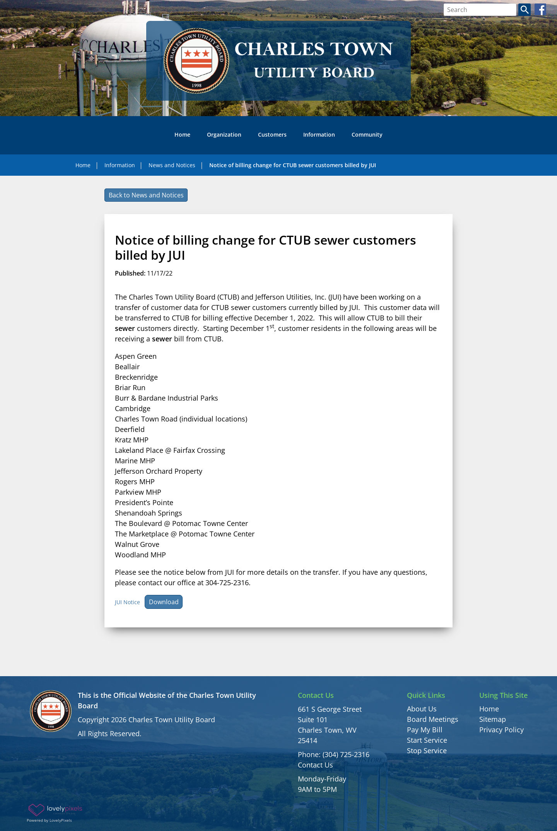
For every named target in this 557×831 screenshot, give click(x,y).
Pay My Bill (425, 729)
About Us (422, 708)
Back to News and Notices (146, 195)
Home (182, 134)
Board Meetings (432, 719)
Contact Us (315, 764)
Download (164, 602)
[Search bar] (480, 9)
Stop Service (427, 750)
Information (319, 134)
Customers (272, 134)
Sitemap (492, 719)
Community (367, 134)
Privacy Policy (501, 729)
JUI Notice (127, 602)
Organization (224, 134)
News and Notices (172, 165)
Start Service (427, 740)
